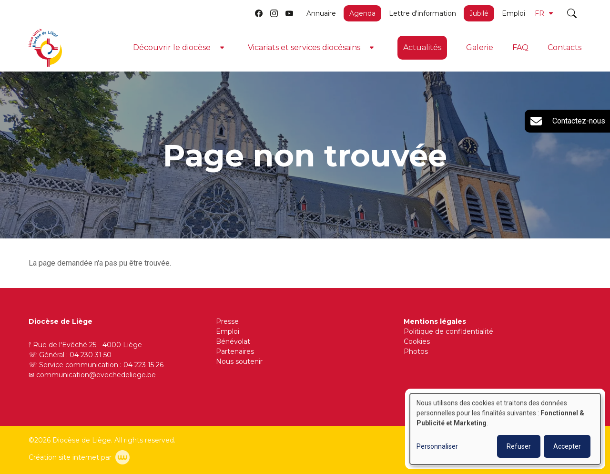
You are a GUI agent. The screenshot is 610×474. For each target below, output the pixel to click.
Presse (227, 321)
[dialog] (505, 428)
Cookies (417, 341)
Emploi (513, 13)
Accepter (567, 446)
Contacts (564, 47)
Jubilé (478, 13)
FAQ (520, 47)
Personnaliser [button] (437, 446)
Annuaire (321, 13)
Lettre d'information (422, 13)
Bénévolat (233, 341)
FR (544, 13)
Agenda (362, 13)
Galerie (479, 47)
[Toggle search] (571, 13)
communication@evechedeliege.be (96, 375)
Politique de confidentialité (448, 331)
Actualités (422, 47)
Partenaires (235, 351)
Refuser (519, 446)
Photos (416, 351)
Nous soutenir (239, 361)
